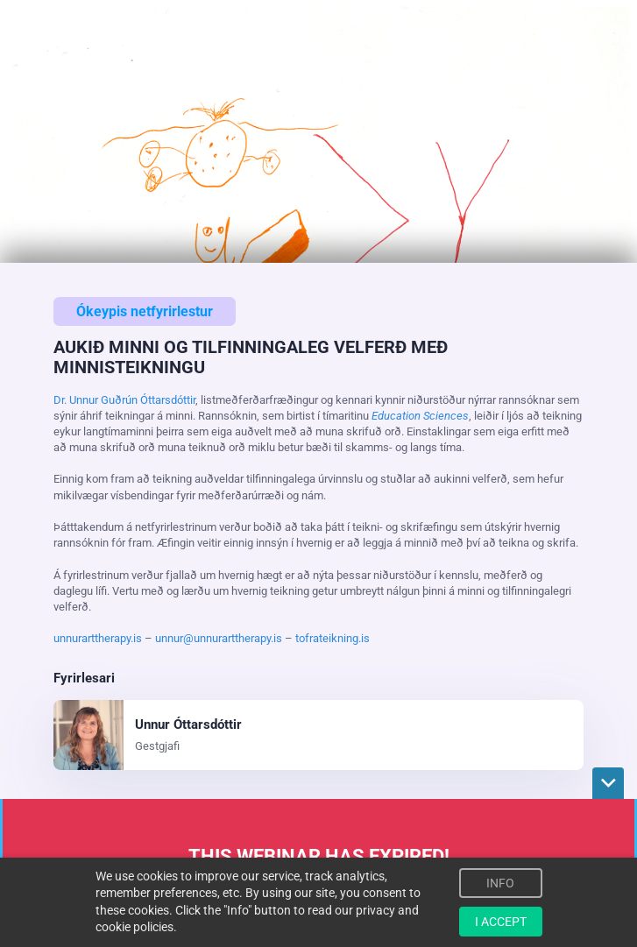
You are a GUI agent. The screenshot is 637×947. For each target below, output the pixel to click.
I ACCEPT (501, 922)
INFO (500, 883)
